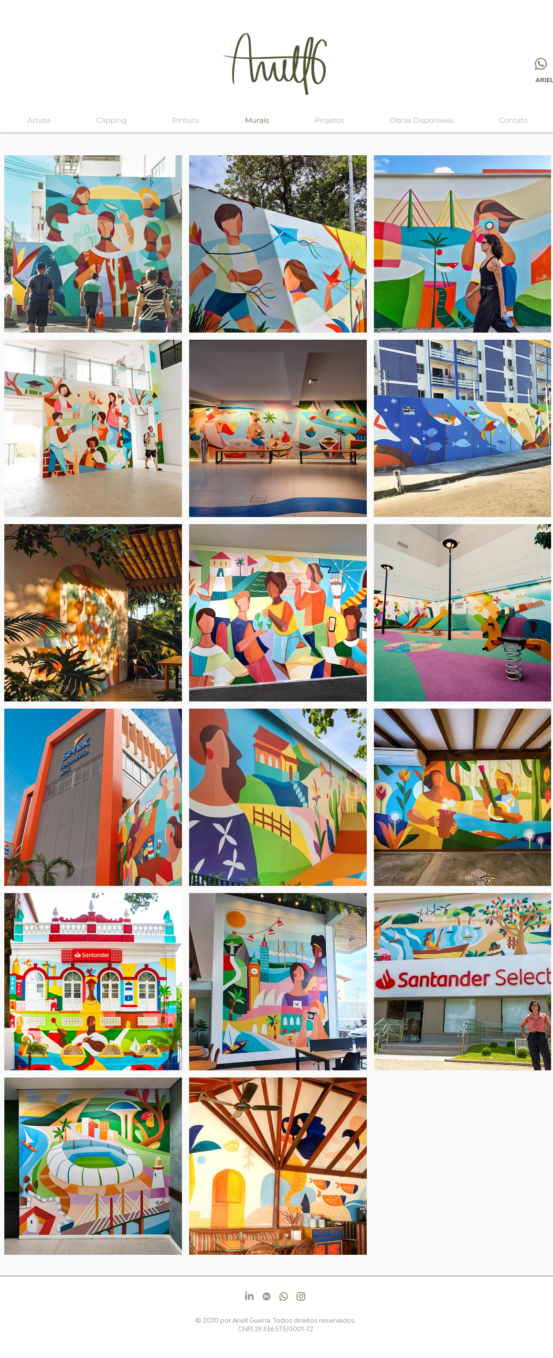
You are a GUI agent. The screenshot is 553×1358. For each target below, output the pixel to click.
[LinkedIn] (249, 1296)
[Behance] (266, 1296)
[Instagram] (301, 1296)
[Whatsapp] (541, 64)
